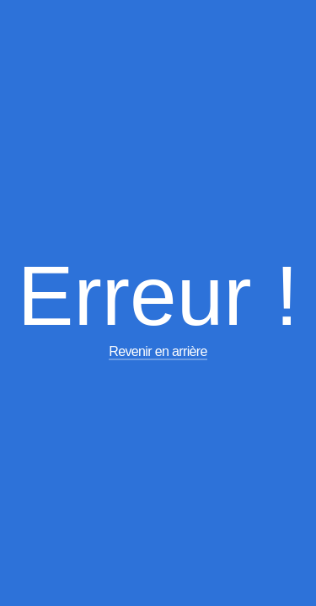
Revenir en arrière (158, 351)
